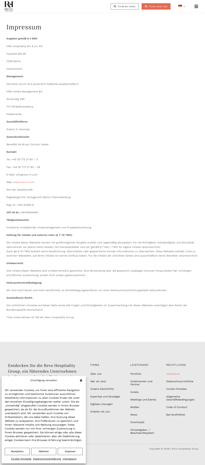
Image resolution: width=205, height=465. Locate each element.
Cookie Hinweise (21, 458)
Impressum (70, 458)
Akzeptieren (17, 451)
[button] (81, 380)
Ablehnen (44, 451)
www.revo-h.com (23, 182)
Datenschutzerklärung (47, 458)
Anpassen (70, 451)
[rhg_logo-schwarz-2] (9, 2)
